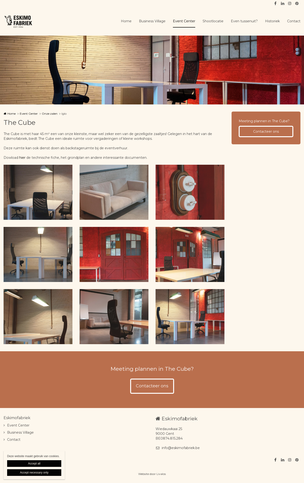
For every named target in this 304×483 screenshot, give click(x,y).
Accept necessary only (34, 472)
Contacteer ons (266, 131)
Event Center (184, 21)
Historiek (272, 21)
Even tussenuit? (244, 21)
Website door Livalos (152, 474)
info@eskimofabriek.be (178, 448)
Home (126, 21)
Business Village (152, 21)
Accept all (34, 463)
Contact (293, 21)
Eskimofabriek (17, 418)
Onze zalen (49, 113)
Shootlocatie (213, 21)
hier (22, 157)
